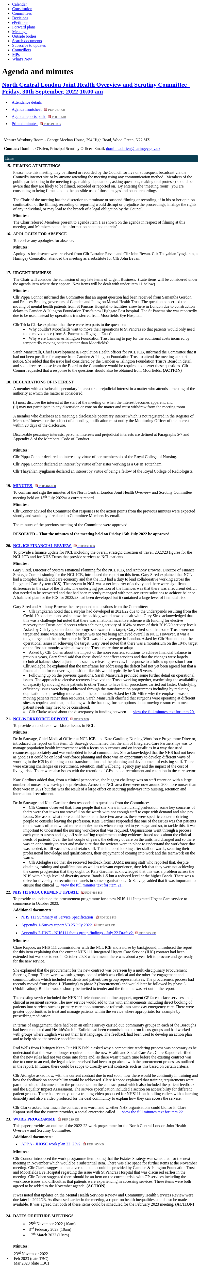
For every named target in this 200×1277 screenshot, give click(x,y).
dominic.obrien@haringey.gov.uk (133, 148)
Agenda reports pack (39, 116)
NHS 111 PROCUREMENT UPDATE (58, 892)
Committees (22, 13)
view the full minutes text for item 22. (153, 1112)
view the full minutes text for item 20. (164, 712)
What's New (22, 59)
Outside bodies (24, 36)
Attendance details (27, 102)
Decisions (20, 18)
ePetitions (20, 22)
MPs (16, 54)
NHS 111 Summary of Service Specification (68, 917)
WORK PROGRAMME (46, 1119)
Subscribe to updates (29, 45)
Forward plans (24, 27)
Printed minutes (36, 123)
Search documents (27, 41)
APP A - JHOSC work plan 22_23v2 (62, 1144)
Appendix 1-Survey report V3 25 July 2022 (68, 925)
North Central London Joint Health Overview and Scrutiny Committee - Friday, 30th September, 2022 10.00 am (96, 88)
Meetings (19, 31)
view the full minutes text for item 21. (92, 885)
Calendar (19, 4)
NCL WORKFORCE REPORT (51, 719)
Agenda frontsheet (38, 109)
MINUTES (34, 486)
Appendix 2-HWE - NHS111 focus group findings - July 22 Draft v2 (88, 933)
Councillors (21, 50)
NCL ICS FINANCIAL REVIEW (54, 545)
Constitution (22, 9)
